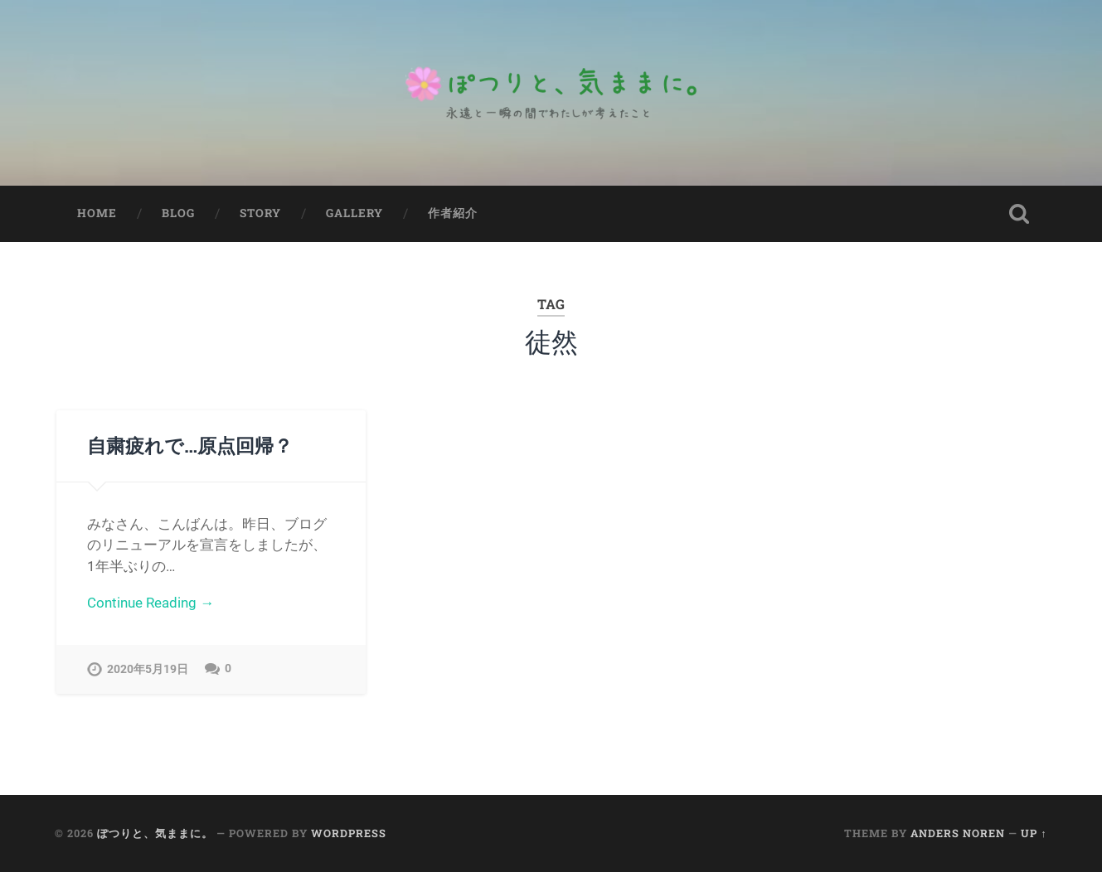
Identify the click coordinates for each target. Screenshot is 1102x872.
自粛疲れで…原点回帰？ (190, 445)
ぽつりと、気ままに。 (155, 833)
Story (260, 213)
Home (97, 213)
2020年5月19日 (147, 669)
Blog (178, 213)
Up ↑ (1033, 833)
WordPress (348, 833)
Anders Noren (957, 833)
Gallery (354, 213)
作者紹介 (453, 213)
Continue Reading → (150, 602)
